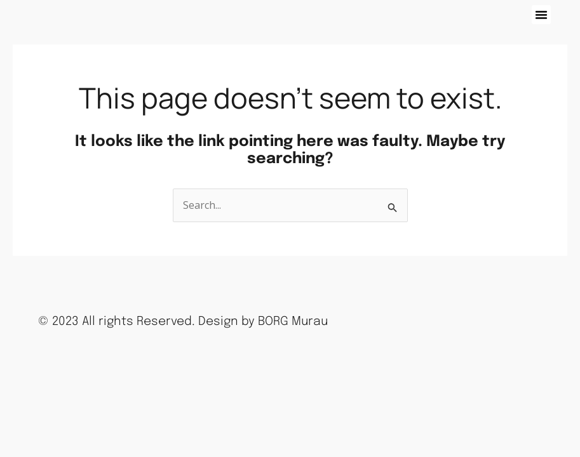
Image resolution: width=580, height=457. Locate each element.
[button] (541, 14)
